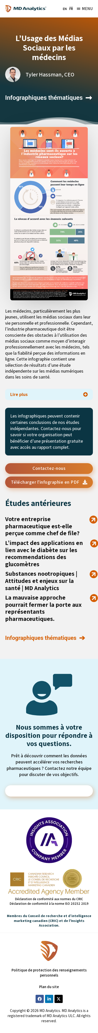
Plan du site (49, 986)
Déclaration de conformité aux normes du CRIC (49, 899)
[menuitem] (65, 9)
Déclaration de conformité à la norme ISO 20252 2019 (49, 903)
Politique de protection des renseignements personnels (49, 973)
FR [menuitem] (71, 9)
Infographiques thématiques (44, 97)
